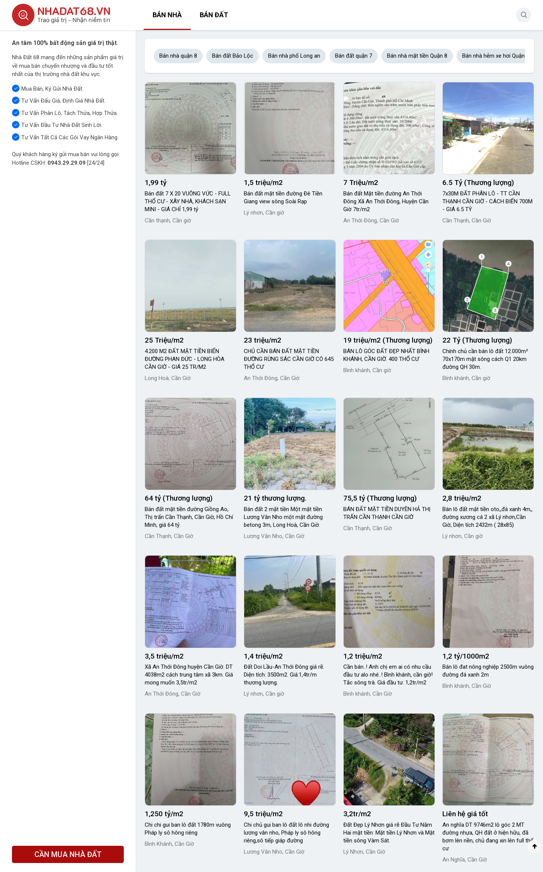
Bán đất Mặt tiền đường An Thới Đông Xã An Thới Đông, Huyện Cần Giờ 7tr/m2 (386, 201)
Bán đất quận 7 (353, 55)
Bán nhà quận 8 (178, 55)
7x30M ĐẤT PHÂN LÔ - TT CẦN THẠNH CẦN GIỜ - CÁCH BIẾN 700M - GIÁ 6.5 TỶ (487, 201)
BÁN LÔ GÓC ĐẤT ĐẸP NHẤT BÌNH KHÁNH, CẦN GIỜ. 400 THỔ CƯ (386, 355)
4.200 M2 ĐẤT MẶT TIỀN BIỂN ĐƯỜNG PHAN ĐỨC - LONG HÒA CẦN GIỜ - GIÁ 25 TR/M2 (184, 359)
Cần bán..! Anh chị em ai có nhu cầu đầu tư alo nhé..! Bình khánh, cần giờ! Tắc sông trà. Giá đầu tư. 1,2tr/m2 (388, 674)
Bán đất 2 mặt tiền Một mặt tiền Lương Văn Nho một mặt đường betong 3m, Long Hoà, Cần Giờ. (283, 517)
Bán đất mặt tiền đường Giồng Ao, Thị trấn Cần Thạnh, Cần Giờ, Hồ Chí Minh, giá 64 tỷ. (189, 517)
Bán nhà (167, 15)
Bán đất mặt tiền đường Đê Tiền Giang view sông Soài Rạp (283, 197)
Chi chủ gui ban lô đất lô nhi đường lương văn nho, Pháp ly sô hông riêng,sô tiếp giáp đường (286, 832)
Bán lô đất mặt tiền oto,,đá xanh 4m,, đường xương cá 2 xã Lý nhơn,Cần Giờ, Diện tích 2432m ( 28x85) (487, 517)
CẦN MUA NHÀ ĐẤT (68, 854)
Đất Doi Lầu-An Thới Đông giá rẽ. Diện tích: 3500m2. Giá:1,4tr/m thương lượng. (284, 674)
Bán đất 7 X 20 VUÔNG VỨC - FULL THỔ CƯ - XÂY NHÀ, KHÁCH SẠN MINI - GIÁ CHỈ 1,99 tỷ (188, 201)
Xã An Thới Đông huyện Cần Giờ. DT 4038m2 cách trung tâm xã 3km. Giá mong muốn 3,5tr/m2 (189, 674)
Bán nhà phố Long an (294, 55)
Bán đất (214, 15)
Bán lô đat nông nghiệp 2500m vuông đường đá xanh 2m (488, 670)
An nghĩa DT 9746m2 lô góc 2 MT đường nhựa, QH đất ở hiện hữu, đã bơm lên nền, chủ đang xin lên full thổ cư (488, 836)
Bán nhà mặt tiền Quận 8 (417, 55)
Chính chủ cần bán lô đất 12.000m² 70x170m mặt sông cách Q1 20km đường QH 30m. (485, 359)
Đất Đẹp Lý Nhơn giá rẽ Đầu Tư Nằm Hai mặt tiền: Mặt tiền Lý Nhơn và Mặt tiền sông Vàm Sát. (389, 832)
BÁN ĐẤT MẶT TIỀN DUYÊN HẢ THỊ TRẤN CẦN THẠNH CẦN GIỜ (386, 513)
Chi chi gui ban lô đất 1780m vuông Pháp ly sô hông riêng (188, 828)
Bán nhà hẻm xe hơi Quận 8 (495, 55)
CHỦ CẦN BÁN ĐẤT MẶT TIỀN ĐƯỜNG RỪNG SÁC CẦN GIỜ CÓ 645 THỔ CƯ (289, 359)
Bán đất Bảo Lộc (232, 55)
